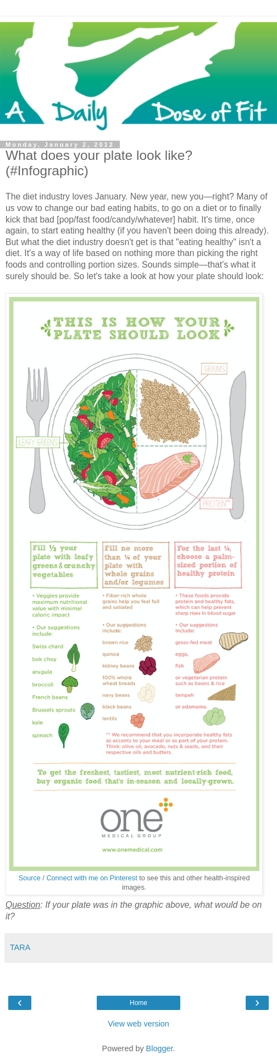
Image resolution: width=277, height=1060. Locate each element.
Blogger (159, 1048)
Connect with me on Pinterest (91, 878)
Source (30, 878)
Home (138, 1003)
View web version (138, 1023)
